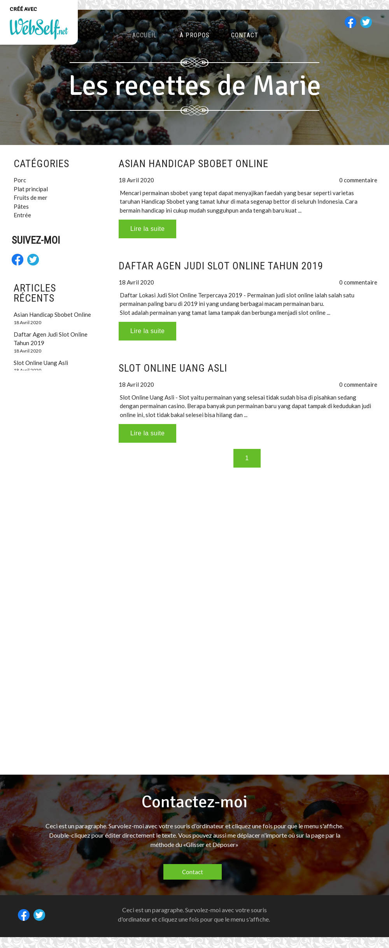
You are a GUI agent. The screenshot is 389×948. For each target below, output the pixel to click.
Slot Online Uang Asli (173, 368)
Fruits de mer (30, 197)
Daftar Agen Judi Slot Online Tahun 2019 (221, 266)
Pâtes (21, 206)
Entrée (22, 214)
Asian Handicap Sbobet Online (193, 164)
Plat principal (31, 188)
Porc (20, 179)
